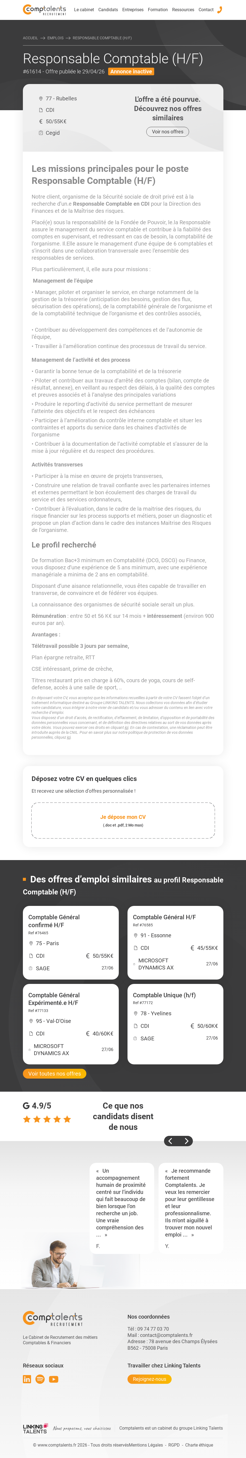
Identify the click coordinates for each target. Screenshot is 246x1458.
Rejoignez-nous (149, 1379)
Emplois (55, 38)
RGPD (174, 1445)
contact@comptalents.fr (166, 1335)
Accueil (30, 38)
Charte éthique (199, 1445)
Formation (158, 9)
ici (126, 727)
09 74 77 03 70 (153, 1329)
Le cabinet (84, 9)
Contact (206, 9)
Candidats (108, 9)
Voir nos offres (167, 131)
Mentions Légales (146, 1445)
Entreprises (133, 9)
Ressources (183, 9)
